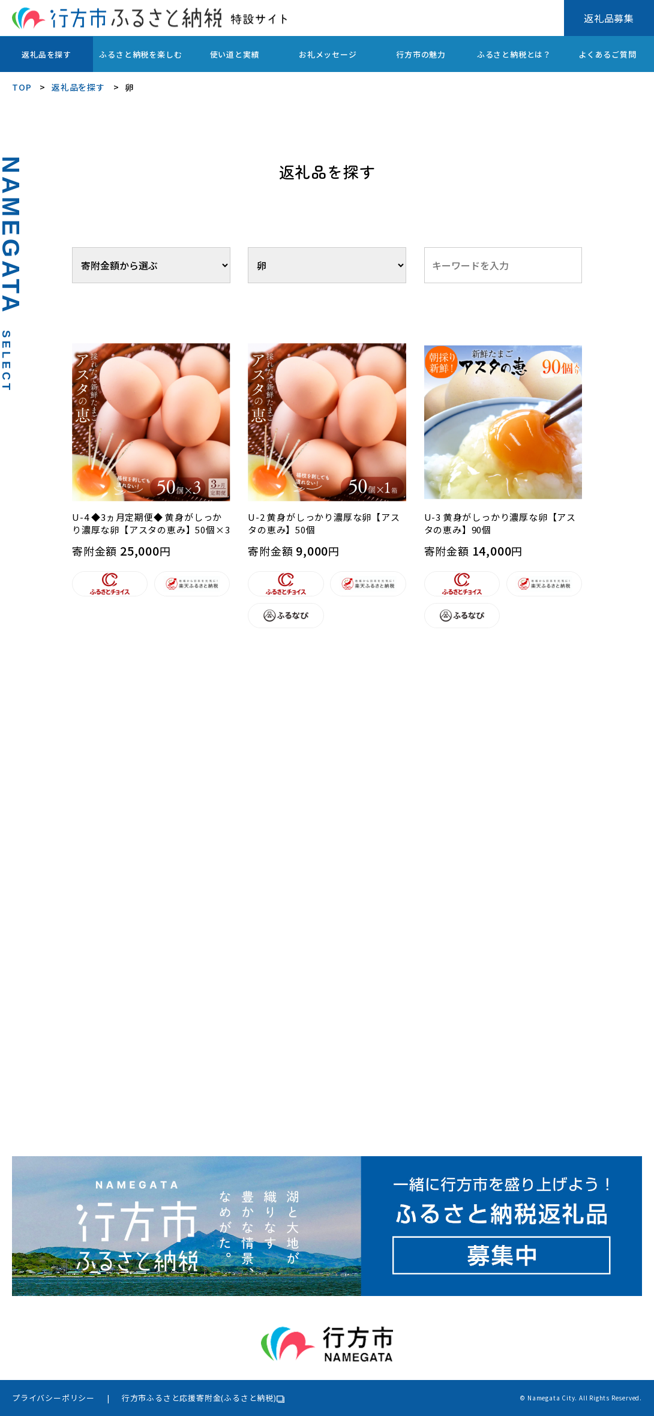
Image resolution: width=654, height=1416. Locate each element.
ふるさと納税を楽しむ (140, 54)
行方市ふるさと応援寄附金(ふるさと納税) (199, 1397)
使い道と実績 (235, 54)
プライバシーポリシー (53, 1397)
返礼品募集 (609, 18)
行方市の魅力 (421, 54)
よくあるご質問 (607, 54)
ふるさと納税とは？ (514, 54)
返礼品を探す (46, 54)
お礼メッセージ (328, 54)
